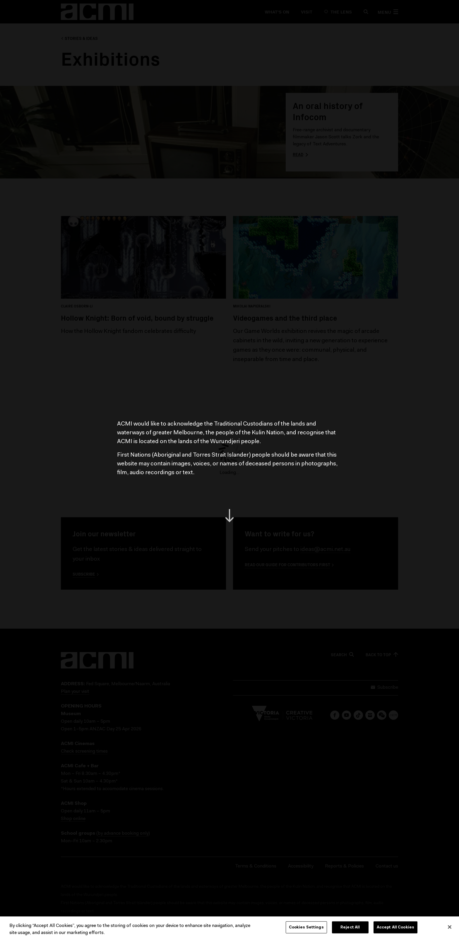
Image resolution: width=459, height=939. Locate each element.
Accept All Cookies (395, 928)
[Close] (449, 927)
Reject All (350, 928)
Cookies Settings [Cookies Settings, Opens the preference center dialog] (306, 928)
